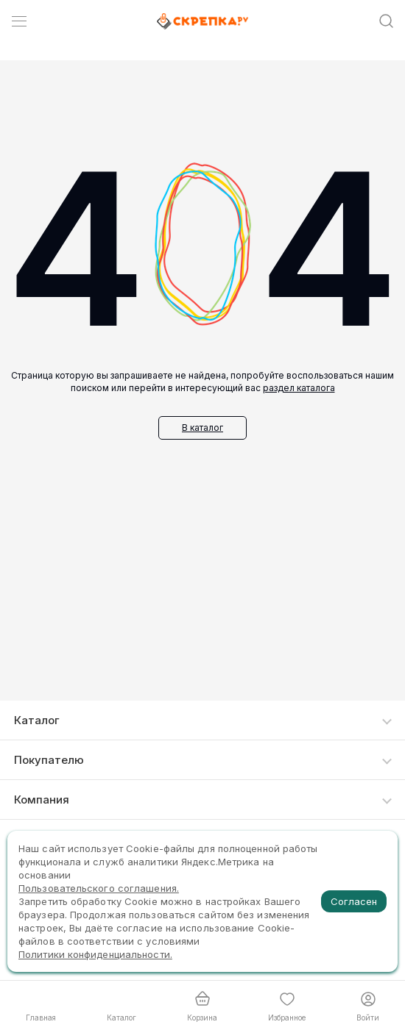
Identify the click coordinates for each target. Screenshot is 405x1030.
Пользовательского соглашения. (98, 888)
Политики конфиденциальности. (95, 954)
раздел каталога (299, 387)
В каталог (202, 427)
